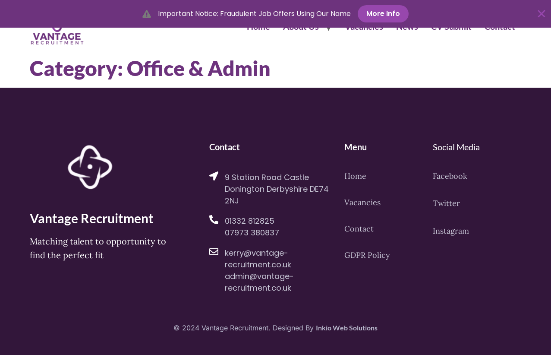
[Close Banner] (541, 14)
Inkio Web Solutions (347, 327)
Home (355, 176)
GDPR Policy (367, 255)
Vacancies (362, 202)
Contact (359, 229)
